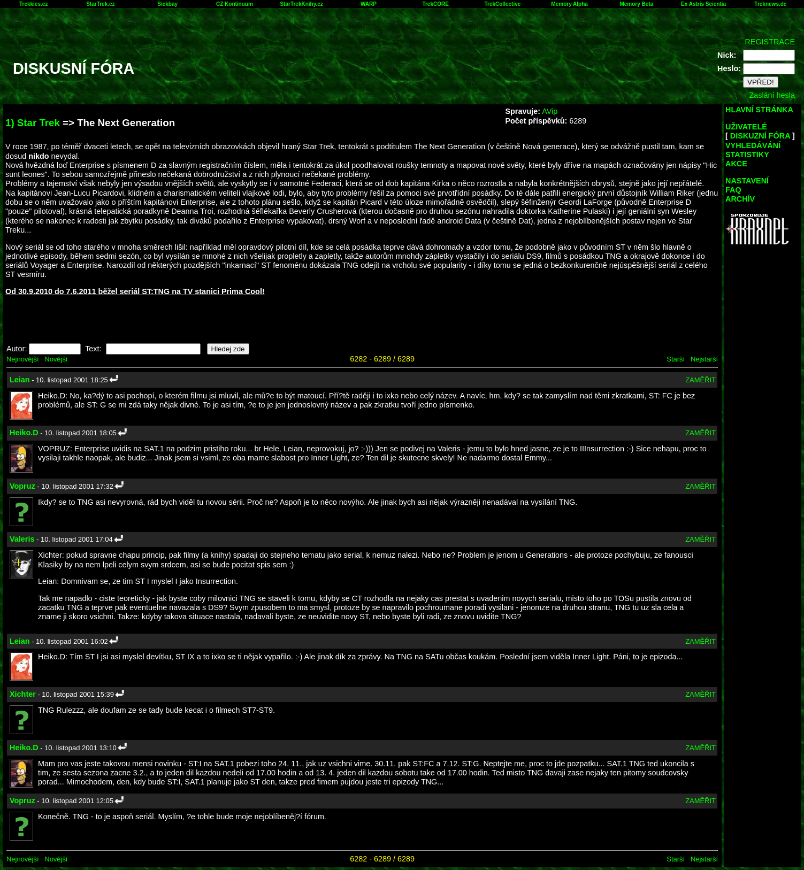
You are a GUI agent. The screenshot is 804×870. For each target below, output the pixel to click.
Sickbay (167, 4)
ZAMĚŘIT (700, 380)
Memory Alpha (569, 4)
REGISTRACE (770, 41)
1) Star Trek (32, 122)
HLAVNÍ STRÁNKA (759, 109)
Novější (55, 359)
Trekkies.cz (33, 4)
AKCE (736, 163)
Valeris (22, 539)
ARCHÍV (740, 199)
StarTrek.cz (100, 4)
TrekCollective (502, 4)
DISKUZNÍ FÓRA (760, 136)
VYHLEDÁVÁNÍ (752, 145)
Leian (20, 379)
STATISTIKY (747, 154)
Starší (676, 359)
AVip (549, 111)
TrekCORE (435, 4)
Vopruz (22, 486)
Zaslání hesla (772, 95)
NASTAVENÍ (747, 180)
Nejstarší (704, 359)
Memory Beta (636, 4)
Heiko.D (24, 432)
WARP (369, 4)
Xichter (23, 694)
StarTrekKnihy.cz (301, 4)
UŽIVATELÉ (746, 126)
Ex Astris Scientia (703, 4)
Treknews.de (770, 4)
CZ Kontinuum (234, 4)
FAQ (733, 190)
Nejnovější (22, 359)
